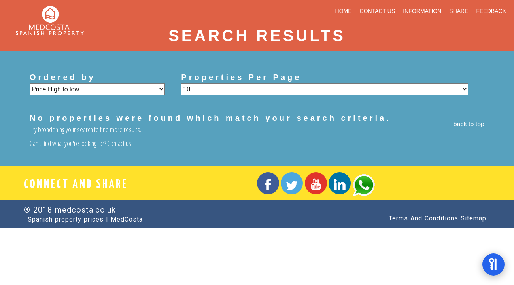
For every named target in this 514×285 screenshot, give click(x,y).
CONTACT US (377, 11)
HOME (343, 11)
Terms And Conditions (423, 218)
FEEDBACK (491, 11)
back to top (469, 124)
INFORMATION (422, 11)
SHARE (458, 11)
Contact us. (119, 143)
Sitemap (473, 218)
